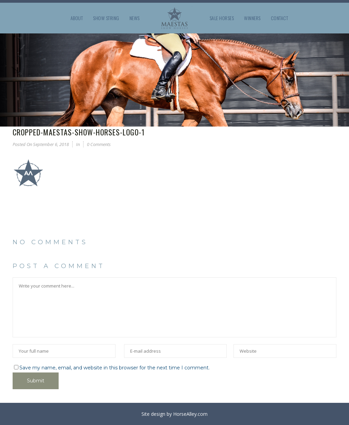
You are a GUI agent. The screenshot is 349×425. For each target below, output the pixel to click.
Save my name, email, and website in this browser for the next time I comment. (114, 368)
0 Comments (99, 144)
